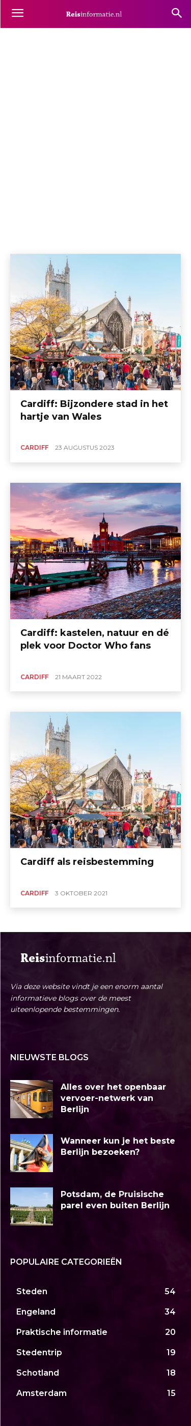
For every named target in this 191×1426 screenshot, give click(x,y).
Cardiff (34, 447)
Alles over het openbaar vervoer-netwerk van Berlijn (113, 1098)
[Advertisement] (95, 153)
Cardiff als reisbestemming (87, 861)
